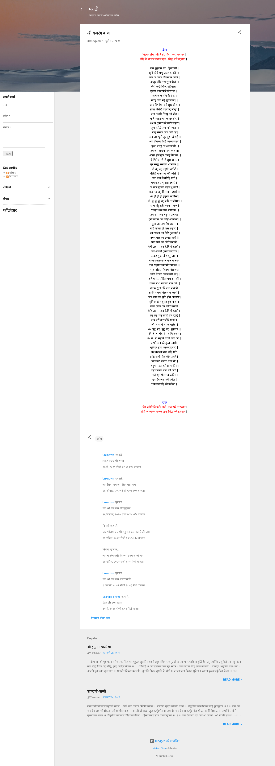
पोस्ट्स (11, 172)
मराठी (93, 9)
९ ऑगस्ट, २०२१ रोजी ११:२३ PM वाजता (124, 585)
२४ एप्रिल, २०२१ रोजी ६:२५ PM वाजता (123, 561)
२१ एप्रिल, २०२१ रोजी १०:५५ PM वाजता (124, 538)
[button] (239, 33)
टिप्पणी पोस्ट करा (100, 618)
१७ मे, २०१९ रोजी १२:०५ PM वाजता (122, 467)
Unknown (108, 455)
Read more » (232, 679)
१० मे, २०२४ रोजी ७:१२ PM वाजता (121, 608)
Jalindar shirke (112, 597)
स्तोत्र (99, 438)
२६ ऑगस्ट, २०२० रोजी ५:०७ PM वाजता (124, 490)
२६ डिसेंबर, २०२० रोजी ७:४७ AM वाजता (124, 514)
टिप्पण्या (12, 176)
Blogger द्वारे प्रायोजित (165, 741)
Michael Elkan (159, 748)
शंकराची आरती (96, 691)
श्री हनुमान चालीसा (99, 647)
